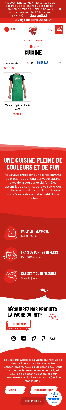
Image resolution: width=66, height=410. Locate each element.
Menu (13, 29)
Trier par (49, 63)
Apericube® (14, 63)
